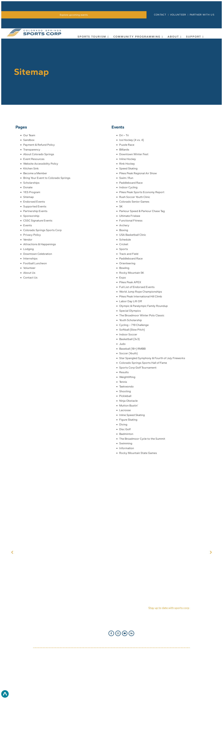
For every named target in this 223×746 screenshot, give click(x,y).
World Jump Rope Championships (140, 337)
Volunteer (29, 314)
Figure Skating (128, 465)
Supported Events (34, 252)
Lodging (28, 294)
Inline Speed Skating (132, 460)
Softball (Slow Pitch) (132, 375)
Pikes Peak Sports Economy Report (141, 238)
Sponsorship (31, 261)
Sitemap (28, 242)
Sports (123, 294)
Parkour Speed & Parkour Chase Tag (142, 256)
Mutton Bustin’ (128, 451)
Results (124, 418)
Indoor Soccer (128, 380)
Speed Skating (128, 214)
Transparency (31, 195)
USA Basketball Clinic (132, 280)
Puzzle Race (126, 190)
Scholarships (31, 228)
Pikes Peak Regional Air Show (138, 219)
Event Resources (33, 204)
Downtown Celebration (37, 299)
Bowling (124, 314)
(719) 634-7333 (73, 687)
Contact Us (30, 323)
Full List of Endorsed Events (137, 332)
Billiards (124, 195)
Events (27, 271)
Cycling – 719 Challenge (134, 370)
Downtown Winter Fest (133, 200)
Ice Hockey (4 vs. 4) (131, 186)
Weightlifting (127, 422)
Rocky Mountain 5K (131, 318)
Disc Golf (125, 475)
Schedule (125, 285)
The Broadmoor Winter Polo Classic (141, 361)
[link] (73, 60)
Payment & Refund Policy (39, 190)
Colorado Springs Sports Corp (42, 276)
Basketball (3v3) (129, 385)
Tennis (123, 427)
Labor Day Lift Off (130, 347)
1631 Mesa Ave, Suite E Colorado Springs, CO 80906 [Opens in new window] (123, 687)
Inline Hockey (127, 204)
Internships (30, 304)
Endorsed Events (34, 247)
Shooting (125, 437)
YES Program (31, 238)
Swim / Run (126, 223)
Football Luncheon (35, 309)
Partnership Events (35, 256)
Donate (28, 233)
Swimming (125, 489)
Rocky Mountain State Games (138, 498)
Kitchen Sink (31, 214)
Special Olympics (130, 356)
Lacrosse (125, 456)
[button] (12, 598)
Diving (123, 470)
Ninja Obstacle (128, 446)
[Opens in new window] (111, 598)
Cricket (123, 290)
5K (120, 252)
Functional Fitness (130, 266)
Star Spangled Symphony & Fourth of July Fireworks (152, 404)
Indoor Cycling (128, 233)
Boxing (123, 276)
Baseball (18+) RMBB (132, 394)
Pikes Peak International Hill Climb (140, 342)
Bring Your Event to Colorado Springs (46, 223)
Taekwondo (126, 432)
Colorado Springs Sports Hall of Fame (143, 408)
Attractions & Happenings (39, 290)
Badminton (126, 479)
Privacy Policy (32, 280)
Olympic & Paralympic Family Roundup (143, 351)
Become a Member (35, 219)
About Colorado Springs (38, 200)
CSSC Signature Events (37, 266)
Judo (122, 389)
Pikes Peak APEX (130, 328)
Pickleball (125, 442)
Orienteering (127, 309)
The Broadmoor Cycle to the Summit (142, 484)
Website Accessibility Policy (40, 209)
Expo (122, 323)
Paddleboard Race (131, 228)
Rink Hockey (127, 209)
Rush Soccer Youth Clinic (134, 242)
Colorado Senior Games (134, 247)
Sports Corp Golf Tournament (137, 413)
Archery (124, 271)
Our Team (29, 181)
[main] (111, 294)
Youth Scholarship (130, 366)
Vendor (27, 285)
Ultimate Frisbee (129, 261)
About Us (29, 318)
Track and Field (128, 299)
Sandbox (29, 186)
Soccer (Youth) (128, 399)
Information (126, 494)
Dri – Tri (124, 181)
